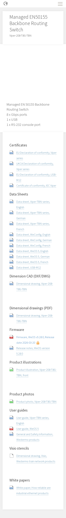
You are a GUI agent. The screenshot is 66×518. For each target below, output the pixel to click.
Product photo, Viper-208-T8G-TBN (36, 401)
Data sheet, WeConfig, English (33, 234)
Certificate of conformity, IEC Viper (36, 185)
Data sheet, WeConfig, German (34, 240)
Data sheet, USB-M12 (28, 267)
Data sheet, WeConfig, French (33, 245)
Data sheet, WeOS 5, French (32, 262)
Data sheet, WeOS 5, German (33, 256)
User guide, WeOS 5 (27, 429)
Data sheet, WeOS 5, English (32, 251)
